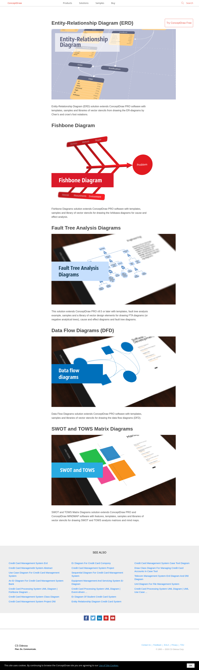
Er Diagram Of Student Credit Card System (94, 596)
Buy (113, 3)
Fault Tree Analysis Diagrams (86, 228)
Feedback (157, 645)
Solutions (83, 3)
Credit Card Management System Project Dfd (32, 601)
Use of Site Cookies (108, 665)
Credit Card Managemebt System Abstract (30, 568)
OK (190, 665)
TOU (182, 645)
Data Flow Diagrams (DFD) (82, 330)
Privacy (174, 645)
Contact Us (146, 645)
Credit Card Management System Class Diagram (34, 596)
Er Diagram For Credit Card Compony (91, 563)
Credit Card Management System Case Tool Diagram (162, 563)
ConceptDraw (15, 3)
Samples (100, 3)
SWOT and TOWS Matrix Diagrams (92, 429)
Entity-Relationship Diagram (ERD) (92, 23)
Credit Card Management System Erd (28, 563)
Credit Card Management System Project (93, 568)
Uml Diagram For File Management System (156, 584)
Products (67, 3)
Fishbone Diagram (73, 125)
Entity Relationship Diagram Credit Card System (96, 601)
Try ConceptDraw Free (179, 23)
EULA (166, 645)
